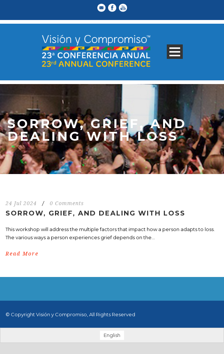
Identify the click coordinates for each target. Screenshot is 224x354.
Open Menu (175, 51)
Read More (22, 254)
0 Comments (67, 203)
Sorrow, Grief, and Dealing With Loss (95, 213)
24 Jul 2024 (21, 203)
